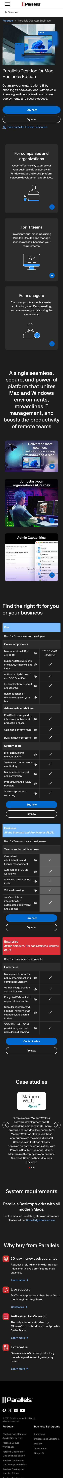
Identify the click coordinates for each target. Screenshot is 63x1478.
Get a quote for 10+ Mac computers (27, 127)
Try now (31, 119)
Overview (11, 14)
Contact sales (31, 1041)
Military (38, 1444)
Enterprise (39, 1434)
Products (8, 20)
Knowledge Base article (40, 1220)
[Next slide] (57, 1125)
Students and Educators (46, 1439)
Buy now (32, 110)
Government (40, 1448)
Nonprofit (39, 1453)
